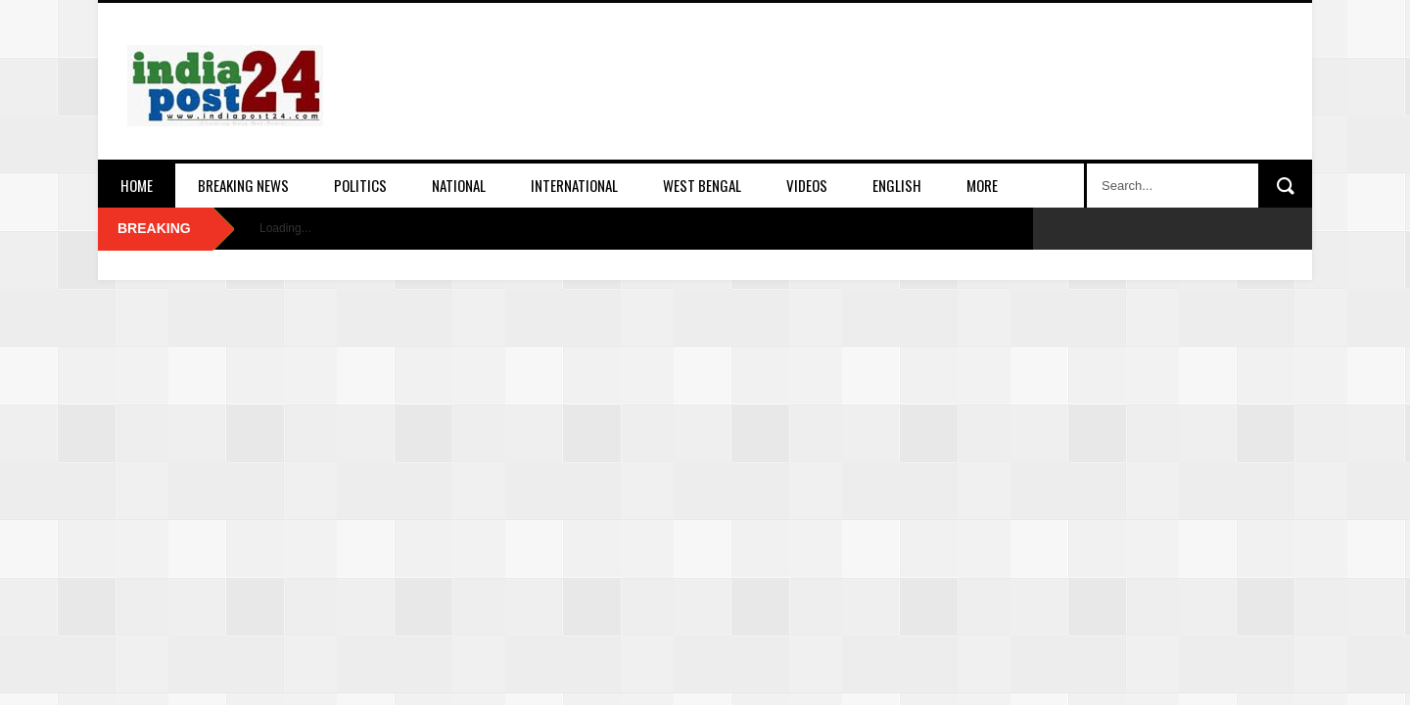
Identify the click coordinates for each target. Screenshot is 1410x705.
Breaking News (243, 185)
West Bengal (702, 185)
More (982, 185)
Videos (806, 185)
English (896, 185)
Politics (360, 185)
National (459, 185)
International (574, 185)
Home (136, 185)
